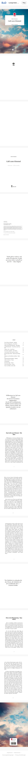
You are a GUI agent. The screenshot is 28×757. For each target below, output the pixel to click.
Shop (24, 3)
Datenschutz (17, 752)
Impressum (9, 752)
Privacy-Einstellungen (20, 755)
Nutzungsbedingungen (8, 755)
